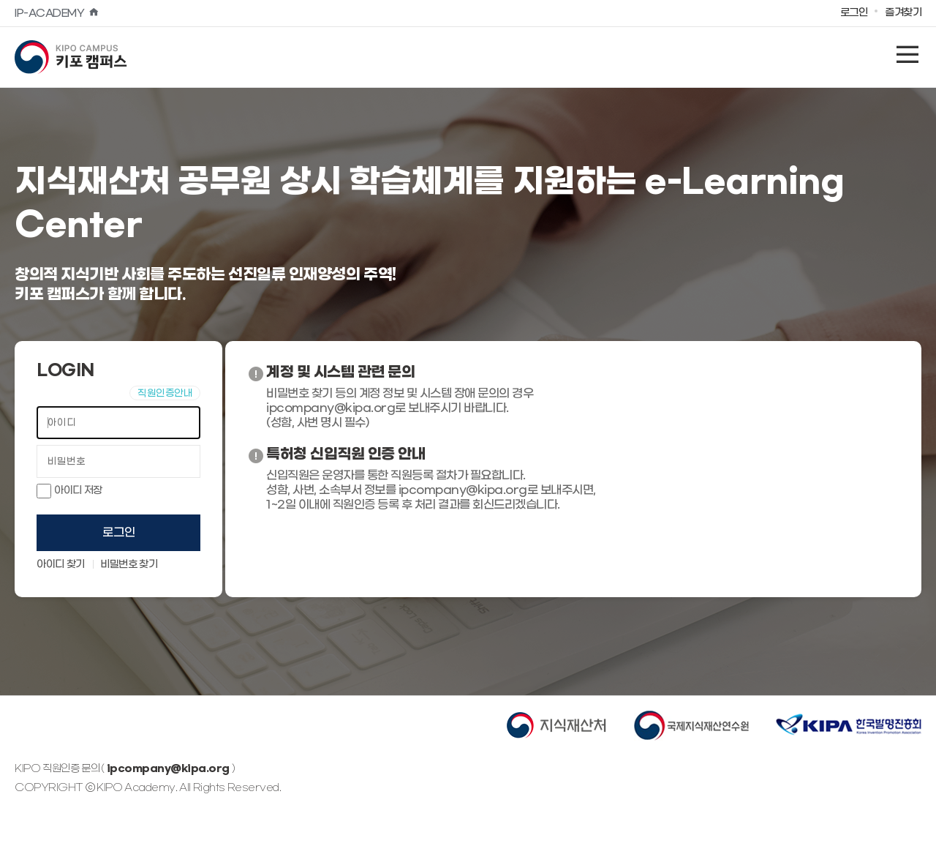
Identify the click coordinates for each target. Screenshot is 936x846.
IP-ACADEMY (57, 13)
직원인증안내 (164, 393)
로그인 (118, 532)
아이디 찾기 (61, 565)
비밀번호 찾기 (128, 565)
